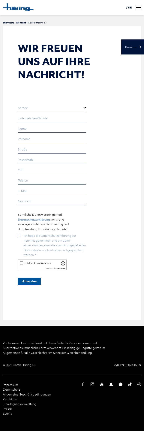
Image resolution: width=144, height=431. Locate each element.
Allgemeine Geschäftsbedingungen (27, 394)
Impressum (10, 385)
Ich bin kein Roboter (38, 263)
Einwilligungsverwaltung (19, 404)
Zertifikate (10, 399)
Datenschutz (11, 389)
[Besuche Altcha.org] (63, 263)
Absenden (29, 281)
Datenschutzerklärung (34, 219)
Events (7, 413)
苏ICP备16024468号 (127, 365)
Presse (7, 409)
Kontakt (21, 22)
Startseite (8, 22)
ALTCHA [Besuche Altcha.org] (61, 268)
